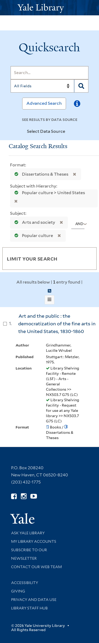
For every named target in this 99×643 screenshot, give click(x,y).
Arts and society (33, 222)
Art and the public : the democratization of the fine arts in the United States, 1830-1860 (57, 323)
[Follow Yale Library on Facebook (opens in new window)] (14, 496)
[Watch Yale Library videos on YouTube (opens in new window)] (33, 496)
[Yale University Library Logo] (49, 8)
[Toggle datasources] (69, 132)
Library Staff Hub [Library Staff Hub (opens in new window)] (29, 608)
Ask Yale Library (28, 533)
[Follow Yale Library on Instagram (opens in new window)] (23, 496)
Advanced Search (44, 103)
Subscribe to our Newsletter (29, 554)
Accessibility (24, 583)
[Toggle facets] (86, 258)
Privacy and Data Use (33, 600)
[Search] (49, 72)
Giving (18, 591)
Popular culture (32, 235)
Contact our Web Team (36, 567)
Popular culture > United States (48, 192)
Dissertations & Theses (40, 174)
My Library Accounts (33, 541)
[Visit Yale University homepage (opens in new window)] (22, 516)
